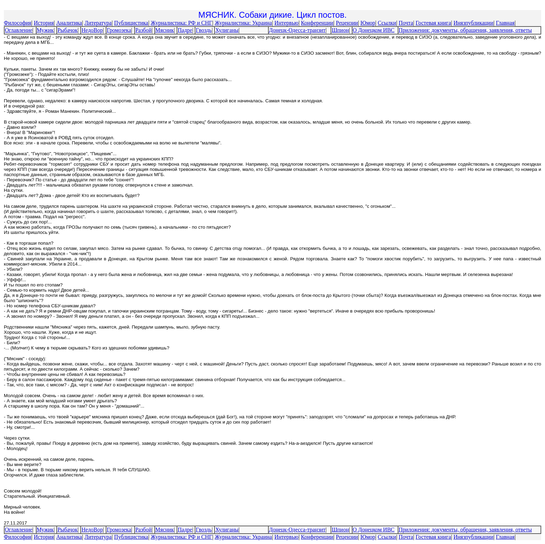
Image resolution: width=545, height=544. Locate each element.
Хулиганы (226, 30)
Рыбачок (67, 30)
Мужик (45, 30)
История (44, 23)
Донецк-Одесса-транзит (297, 30)
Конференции (317, 23)
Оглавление (18, 30)
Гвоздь (204, 30)
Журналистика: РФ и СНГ (181, 23)
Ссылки (387, 23)
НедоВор (92, 30)
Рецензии (347, 23)
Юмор (367, 23)
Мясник (164, 30)
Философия (17, 23)
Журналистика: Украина (243, 23)
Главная (505, 23)
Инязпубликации (474, 23)
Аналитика (69, 23)
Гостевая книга (433, 23)
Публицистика (131, 23)
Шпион (340, 30)
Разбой (143, 30)
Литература (98, 23)
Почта (406, 23)
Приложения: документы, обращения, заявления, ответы (465, 30)
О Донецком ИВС (373, 30)
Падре (185, 30)
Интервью (287, 23)
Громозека (119, 30)
